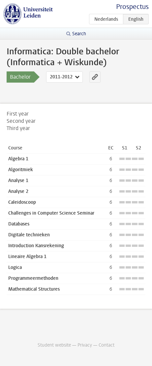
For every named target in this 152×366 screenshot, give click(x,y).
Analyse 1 (18, 180)
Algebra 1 (18, 159)
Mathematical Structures (34, 289)
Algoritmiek (20, 170)
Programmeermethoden (33, 278)
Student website (54, 345)
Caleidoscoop (22, 202)
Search (79, 34)
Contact (106, 345)
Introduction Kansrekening (36, 246)
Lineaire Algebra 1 (27, 256)
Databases (18, 224)
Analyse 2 (18, 191)
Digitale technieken (29, 235)
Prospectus (132, 6)
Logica (15, 267)
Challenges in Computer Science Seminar (51, 213)
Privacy (84, 345)
